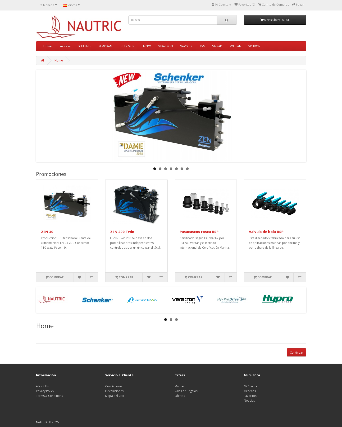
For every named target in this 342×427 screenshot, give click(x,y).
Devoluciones (114, 391)
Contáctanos (113, 386)
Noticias (249, 401)
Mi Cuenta (250, 386)
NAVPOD (186, 46)
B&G (202, 46)
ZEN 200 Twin (122, 231)
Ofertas (180, 396)
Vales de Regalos (186, 391)
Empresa (65, 46)
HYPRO (146, 46)
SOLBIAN (235, 46)
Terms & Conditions (49, 396)
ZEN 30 (47, 231)
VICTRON (254, 46)
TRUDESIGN (127, 46)
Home (47, 46)
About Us (42, 386)
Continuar (296, 353)
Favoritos (250, 396)
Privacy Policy (45, 391)
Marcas (179, 386)
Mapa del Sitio (114, 396)
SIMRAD (217, 46)
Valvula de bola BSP (266, 231)
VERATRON (165, 46)
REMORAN (105, 46)
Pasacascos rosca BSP (199, 231)
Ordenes (250, 391)
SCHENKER (84, 46)
